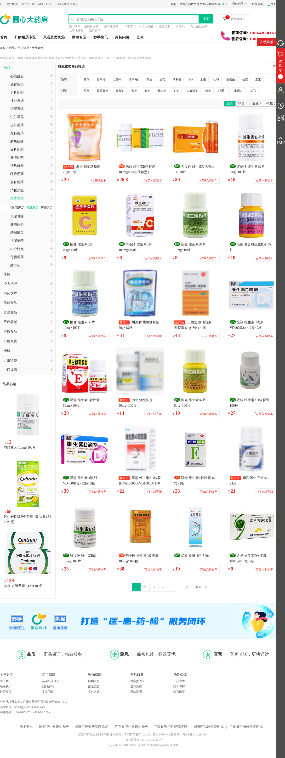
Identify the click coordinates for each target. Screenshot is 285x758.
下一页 (184, 587)
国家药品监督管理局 (209, 727)
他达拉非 (164, 26)
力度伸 (117, 79)
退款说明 (136, 691)
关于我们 (5, 681)
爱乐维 (101, 79)
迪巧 (162, 79)
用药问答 (122, 37)
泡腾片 (238, 90)
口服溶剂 (192, 90)
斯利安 (177, 79)
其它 (253, 90)
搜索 (205, 19)
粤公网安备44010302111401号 (144, 739)
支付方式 (94, 691)
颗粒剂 (162, 90)
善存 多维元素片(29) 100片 (23, 586)
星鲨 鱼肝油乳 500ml (196, 556)
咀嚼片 (222, 90)
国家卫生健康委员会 (54, 727)
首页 (3, 37)
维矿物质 (23, 48)
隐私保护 (179, 686)
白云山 (230, 79)
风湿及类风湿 (54, 37)
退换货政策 (137, 681)
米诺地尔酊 (146, 26)
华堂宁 (128, 26)
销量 (242, 103)
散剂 (134, 90)
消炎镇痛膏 (91, 26)
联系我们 (5, 686)
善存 (86, 79)
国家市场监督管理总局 (91, 727)
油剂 (176, 90)
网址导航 (257, 4)
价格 (271, 103)
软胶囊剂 (102, 90)
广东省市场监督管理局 (246, 727)
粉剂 (208, 90)
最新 (256, 103)
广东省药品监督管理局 (170, 727)
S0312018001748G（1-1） (34, 4)
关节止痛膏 (111, 26)
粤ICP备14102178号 (194, 734)
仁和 (216, 79)
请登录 (216, 4)
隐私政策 (179, 691)
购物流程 (94, 681)
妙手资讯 (100, 37)
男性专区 (79, 37)
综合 (229, 103)
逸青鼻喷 (95, 30)
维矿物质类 (17, 207)
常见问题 (48, 691)
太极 (203, 79)
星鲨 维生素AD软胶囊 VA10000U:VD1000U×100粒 (140, 483)
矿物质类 (46, 207)
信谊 (245, 79)
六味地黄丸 (76, 30)
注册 (225, 4)
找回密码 (48, 686)
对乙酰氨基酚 (199, 26)
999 (190, 79)
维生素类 (38, 48)
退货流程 (136, 686)
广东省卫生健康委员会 (131, 727)
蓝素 (140, 37)
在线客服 (267, 42)
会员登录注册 (50, 681)
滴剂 (147, 90)
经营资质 (5, 691)
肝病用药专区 (25, 37)
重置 (275, 66)
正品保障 (179, 681)
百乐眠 (180, 26)
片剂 (86, 90)
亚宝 (258, 79)
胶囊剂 (119, 90)
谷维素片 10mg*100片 (20, 447)
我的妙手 (238, 4)
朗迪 (149, 79)
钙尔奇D (134, 79)
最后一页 (201, 587)
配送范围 (94, 686)
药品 (12, 48)
